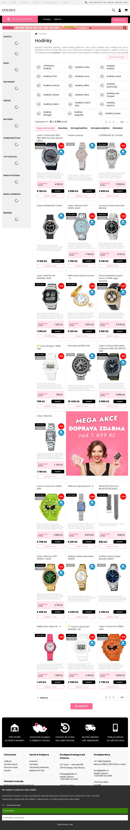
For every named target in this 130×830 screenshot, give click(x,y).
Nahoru (42, 695)
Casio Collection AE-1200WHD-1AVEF (46, 276)
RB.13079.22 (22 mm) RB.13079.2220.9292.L (109, 485)
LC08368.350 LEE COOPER (111, 135)
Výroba (36, 2)
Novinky (63, 128)
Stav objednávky (50, 2)
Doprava (24, 2)
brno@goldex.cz (101, 768)
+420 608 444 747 (94, 2)
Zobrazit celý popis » (117, 57)
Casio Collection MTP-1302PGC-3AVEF (47, 555)
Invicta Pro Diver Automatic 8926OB (112, 206)
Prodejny (47, 19)
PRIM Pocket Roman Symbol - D (81, 276)
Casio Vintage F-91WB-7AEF (49, 346)
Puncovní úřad (11, 764)
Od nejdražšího (80, 128)
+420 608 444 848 (103, 773)
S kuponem (43, 183)
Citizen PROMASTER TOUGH (49, 205)
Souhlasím (8, 810)
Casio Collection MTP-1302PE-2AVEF (78, 206)
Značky (13, 2)
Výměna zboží (10, 761)
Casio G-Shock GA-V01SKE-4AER (111, 625)
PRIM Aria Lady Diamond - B (80, 484)
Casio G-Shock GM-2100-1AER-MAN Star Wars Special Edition (50, 138)
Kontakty (65, 2)
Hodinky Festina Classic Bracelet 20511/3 (110, 555)
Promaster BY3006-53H (79, 344)
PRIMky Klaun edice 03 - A (49, 624)
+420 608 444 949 (69, 776)
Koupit (58, 191)
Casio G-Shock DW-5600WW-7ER (79, 625)
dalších (82, 704)
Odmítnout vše (65, 824)
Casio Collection (44, 414)
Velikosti (57, 19)
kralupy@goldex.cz (68, 771)
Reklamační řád (37, 768)
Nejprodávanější (46, 128)
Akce (4, 2)
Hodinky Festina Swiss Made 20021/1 (81, 555)
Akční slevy (119, 20)
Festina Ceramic (76, 135)
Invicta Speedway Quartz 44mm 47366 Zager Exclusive (111, 277)
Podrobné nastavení (13, 817)
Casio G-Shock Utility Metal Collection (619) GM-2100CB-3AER (111, 347)
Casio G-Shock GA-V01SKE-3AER (49, 485)
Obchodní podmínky (39, 764)
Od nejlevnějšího (102, 128)
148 (122, 122)
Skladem (120, 128)
